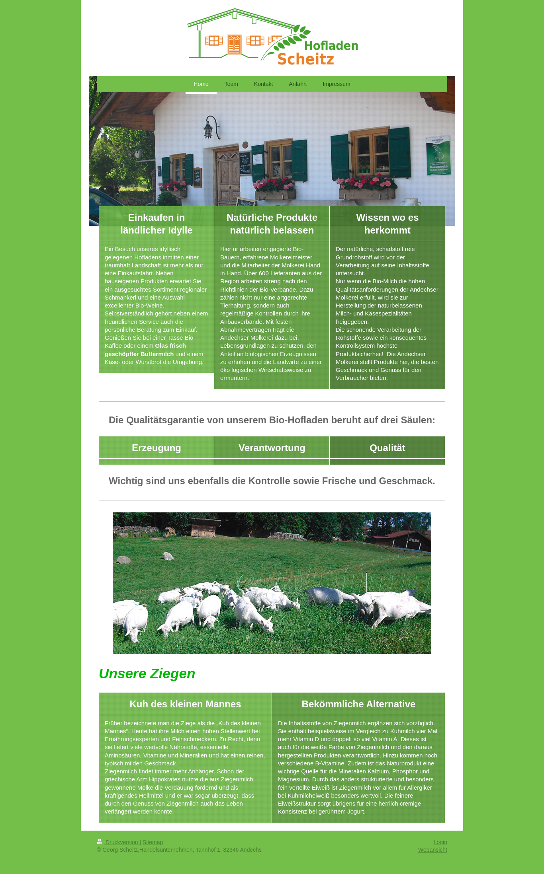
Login (440, 842)
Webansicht (432, 850)
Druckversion (118, 842)
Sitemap (153, 842)
